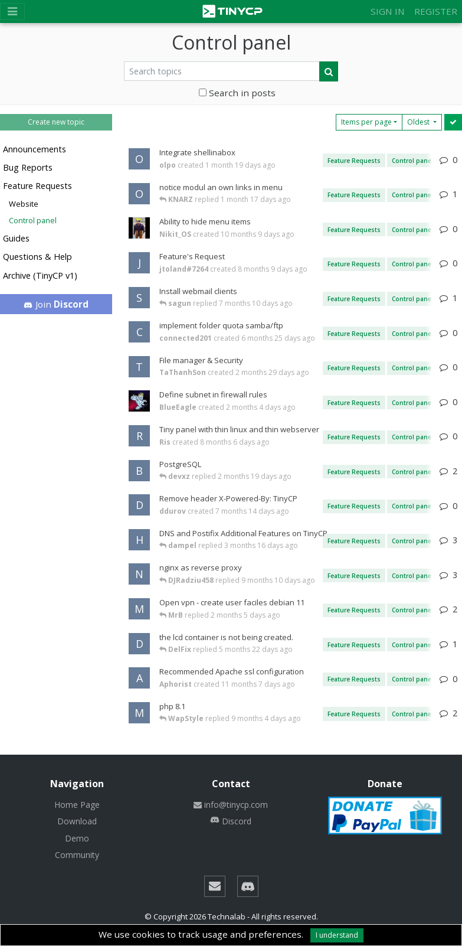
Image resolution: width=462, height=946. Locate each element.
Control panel (33, 220)
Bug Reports (28, 167)
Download (77, 821)
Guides (16, 238)
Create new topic (56, 122)
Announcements (34, 149)
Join (56, 304)
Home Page (77, 804)
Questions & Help (37, 256)
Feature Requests (37, 185)
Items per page (366, 122)
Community (77, 854)
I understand (337, 935)
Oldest (419, 122)
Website (23, 203)
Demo (77, 838)
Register (435, 11)
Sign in (388, 11)
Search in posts (237, 93)
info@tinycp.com (231, 804)
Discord (230, 821)
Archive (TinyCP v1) (40, 275)
